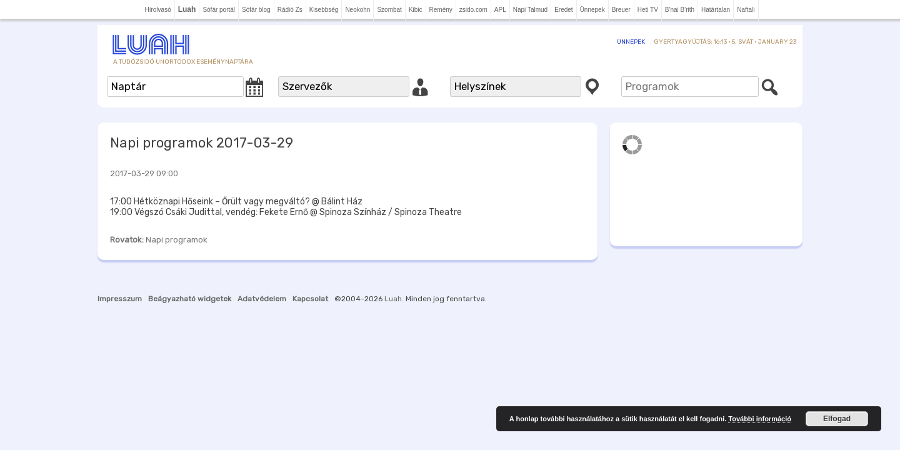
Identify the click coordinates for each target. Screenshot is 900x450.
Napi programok (177, 239)
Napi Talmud (530, 9)
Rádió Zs (290, 9)
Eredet (563, 9)
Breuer (621, 9)
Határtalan (715, 9)
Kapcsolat (310, 298)
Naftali (745, 9)
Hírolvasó (157, 9)
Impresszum (120, 298)
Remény (440, 9)
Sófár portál (218, 9)
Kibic (415, 9)
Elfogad (837, 418)
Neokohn (357, 9)
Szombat (389, 9)
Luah (393, 298)
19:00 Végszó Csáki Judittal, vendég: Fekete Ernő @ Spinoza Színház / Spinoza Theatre (286, 212)
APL (500, 9)
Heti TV (648, 9)
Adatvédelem (262, 298)
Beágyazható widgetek (189, 298)
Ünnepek (592, 9)
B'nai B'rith (679, 9)
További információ (759, 418)
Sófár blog (256, 9)
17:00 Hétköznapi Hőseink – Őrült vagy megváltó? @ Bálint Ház (236, 201)
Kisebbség (324, 9)
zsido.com (473, 9)
